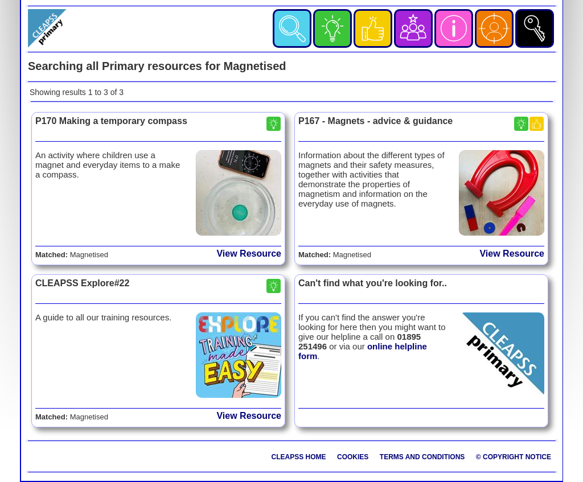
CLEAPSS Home (299, 457)
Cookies (352, 457)
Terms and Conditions (422, 457)
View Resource (248, 253)
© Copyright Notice (513, 457)
